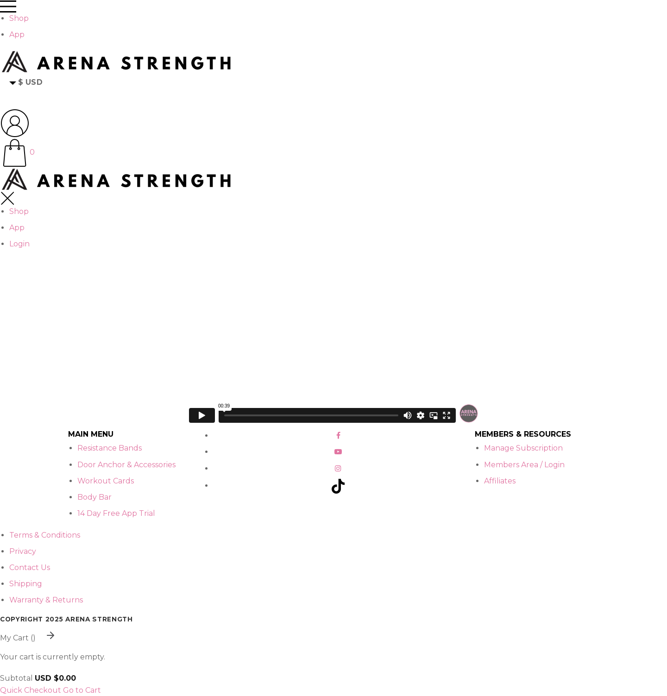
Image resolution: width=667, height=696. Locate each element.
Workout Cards (105, 481)
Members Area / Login (524, 464)
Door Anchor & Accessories (126, 464)
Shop (19, 18)
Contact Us (29, 567)
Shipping (25, 583)
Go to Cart (82, 690)
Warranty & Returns (46, 600)
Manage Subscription (523, 448)
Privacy (22, 551)
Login (19, 243)
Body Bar (94, 497)
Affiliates (500, 481)
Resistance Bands (109, 448)
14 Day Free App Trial (116, 513)
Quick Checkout (30, 690)
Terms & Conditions (44, 535)
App (17, 34)
